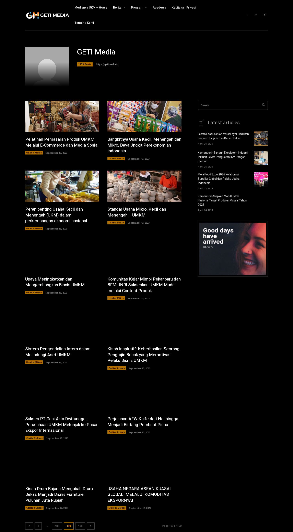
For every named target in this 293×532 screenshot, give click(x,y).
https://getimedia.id (107, 64)
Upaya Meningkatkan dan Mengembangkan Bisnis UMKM (56, 282)
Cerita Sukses (116, 368)
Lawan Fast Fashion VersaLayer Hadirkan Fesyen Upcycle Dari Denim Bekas (223, 136)
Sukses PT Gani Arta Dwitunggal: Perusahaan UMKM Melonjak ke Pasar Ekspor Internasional (57, 425)
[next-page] (91, 527)
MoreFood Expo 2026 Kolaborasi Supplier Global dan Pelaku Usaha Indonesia (218, 178)
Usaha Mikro (34, 158)
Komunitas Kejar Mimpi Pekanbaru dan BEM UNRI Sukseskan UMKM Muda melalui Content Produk (141, 285)
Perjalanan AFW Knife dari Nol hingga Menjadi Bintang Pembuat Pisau (140, 425)
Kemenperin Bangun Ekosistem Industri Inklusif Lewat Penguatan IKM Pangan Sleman (223, 157)
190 (80, 527)
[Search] (263, 105)
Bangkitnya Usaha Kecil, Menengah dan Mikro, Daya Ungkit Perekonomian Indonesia (142, 145)
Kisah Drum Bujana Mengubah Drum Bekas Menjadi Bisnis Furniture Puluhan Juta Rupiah (61, 495)
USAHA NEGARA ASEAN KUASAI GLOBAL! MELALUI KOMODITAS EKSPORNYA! (140, 495)
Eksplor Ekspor (116, 508)
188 (57, 527)
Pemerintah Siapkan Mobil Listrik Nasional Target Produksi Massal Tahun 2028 (222, 200)
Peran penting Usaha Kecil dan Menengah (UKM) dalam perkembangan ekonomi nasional (58, 215)
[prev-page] (29, 527)
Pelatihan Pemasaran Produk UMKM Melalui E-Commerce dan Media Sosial (61, 145)
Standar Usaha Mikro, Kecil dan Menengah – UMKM (138, 212)
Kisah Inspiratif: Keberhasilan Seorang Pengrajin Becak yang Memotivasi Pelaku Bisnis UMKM (140, 355)
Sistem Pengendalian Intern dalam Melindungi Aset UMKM (59, 352)
